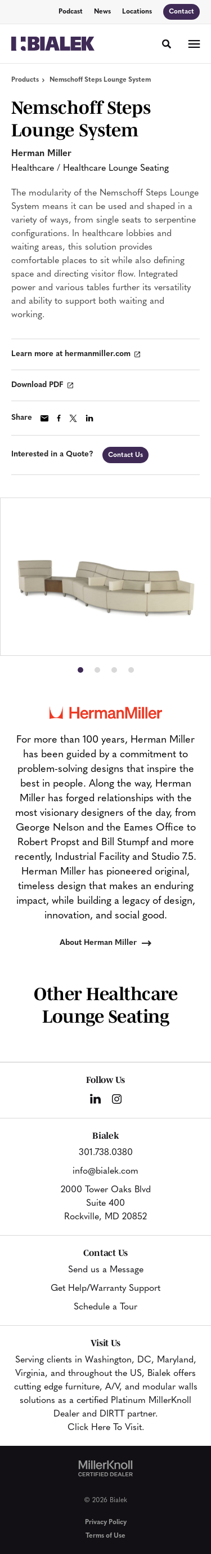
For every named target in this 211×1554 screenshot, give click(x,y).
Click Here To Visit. (106, 1427)
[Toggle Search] (166, 43)
